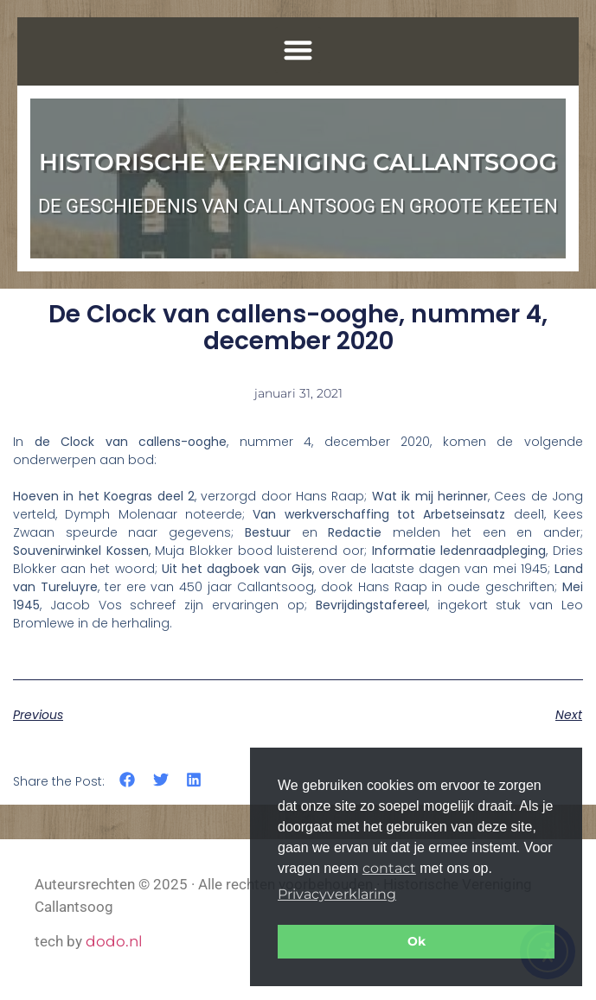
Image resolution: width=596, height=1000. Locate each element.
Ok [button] (416, 941)
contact (389, 868)
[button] (298, 50)
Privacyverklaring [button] (337, 894)
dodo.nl (114, 941)
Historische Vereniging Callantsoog (298, 162)
